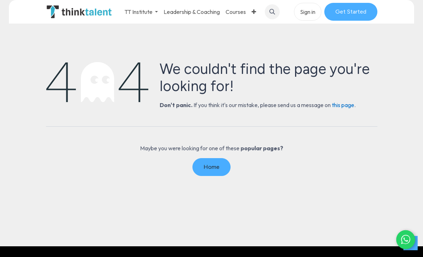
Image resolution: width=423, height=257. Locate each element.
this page (343, 105)
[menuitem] (192, 12)
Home (211, 166)
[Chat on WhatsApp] (401, 235)
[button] (272, 11)
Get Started (350, 11)
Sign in (307, 11)
